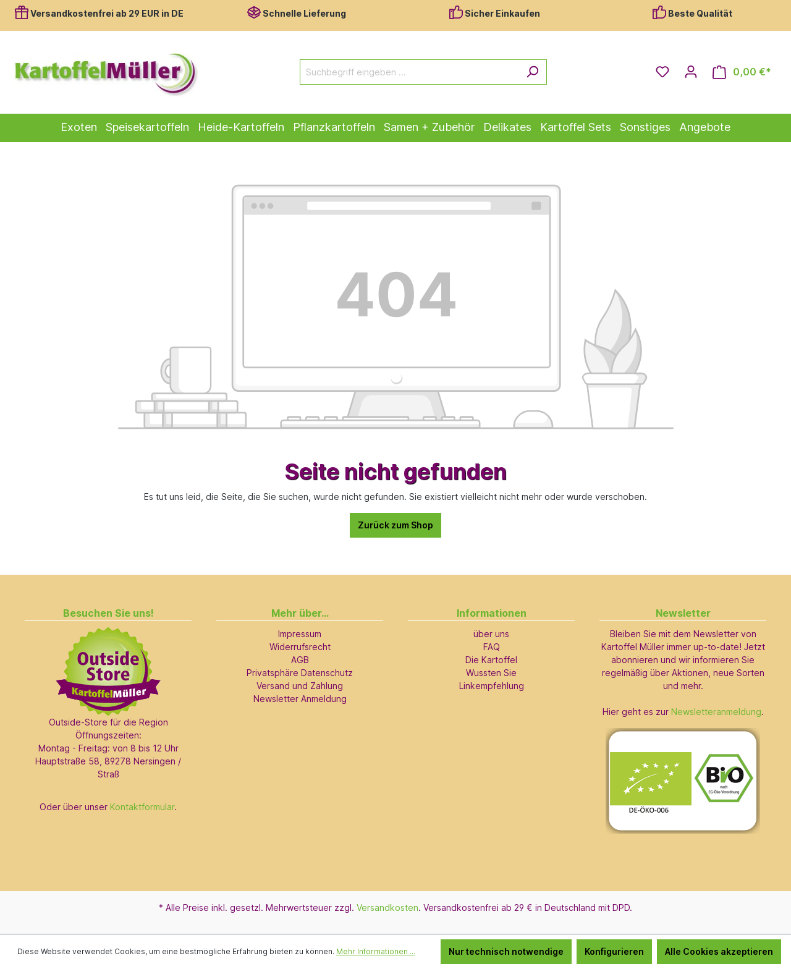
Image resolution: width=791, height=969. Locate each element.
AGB (300, 659)
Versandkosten (387, 907)
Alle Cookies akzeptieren (719, 951)
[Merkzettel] (662, 71)
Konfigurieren (614, 951)
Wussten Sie (491, 672)
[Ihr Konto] (691, 71)
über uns (491, 633)
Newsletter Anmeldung (300, 698)
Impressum (299, 633)
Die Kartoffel (491, 659)
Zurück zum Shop (395, 525)
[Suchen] (532, 72)
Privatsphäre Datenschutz (300, 672)
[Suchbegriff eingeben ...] (409, 72)
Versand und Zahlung (299, 685)
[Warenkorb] (742, 72)
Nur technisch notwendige (506, 951)
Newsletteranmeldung (716, 711)
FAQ (491, 646)
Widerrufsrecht (300, 646)
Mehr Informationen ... (375, 951)
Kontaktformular (142, 807)
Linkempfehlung (491, 685)
